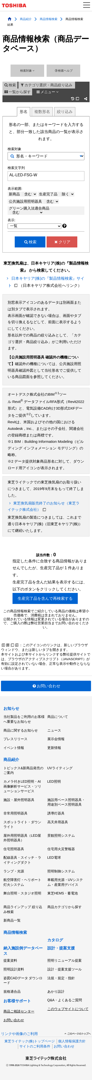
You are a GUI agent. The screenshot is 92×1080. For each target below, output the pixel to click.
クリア (61, 242)
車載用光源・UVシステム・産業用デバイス (65, 882)
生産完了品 (56, 194)
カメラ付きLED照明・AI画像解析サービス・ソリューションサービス (22, 786)
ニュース (54, 730)
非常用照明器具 (15, 813)
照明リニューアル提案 (64, 960)
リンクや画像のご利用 (19, 1034)
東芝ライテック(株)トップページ (29, 1041)
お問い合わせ (46, 686)
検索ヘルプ (63, 70)
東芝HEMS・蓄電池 (62, 893)
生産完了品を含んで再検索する (45, 598)
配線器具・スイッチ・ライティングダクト (22, 860)
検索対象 (27, 70)
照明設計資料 (13, 969)
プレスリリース (15, 739)
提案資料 (10, 960)
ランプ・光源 (13, 871)
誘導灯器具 (56, 813)
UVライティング (60, 768)
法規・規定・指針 (61, 978)
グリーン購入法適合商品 (29, 210)
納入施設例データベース (23, 951)
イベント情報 (13, 748)
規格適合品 (12, 991)
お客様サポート (17, 1001)
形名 (23, 112)
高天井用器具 (57, 822)
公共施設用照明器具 (34, 201)
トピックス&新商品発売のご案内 (23, 770)
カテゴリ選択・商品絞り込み (46, 85)
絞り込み (65, 112)
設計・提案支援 (61, 948)
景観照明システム (61, 835)
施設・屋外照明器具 (18, 800)
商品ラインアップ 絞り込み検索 (22, 909)
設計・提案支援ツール (64, 969)
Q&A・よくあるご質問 (64, 1000)
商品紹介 (26, 19)
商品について (57, 717)
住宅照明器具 (13, 849)
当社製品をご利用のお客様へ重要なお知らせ (24, 719)
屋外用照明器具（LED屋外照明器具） (22, 838)
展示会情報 (56, 739)
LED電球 (54, 857)
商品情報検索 (48, 19)
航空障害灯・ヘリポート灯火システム (22, 882)
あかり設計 (56, 991)
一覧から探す (17, 92)
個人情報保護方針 (72, 1041)
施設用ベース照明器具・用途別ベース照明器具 (66, 802)
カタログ (55, 940)
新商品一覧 (12, 920)
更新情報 (54, 748)
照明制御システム (61, 871)
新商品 (23, 194)
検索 (10, 85)
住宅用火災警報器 (61, 849)
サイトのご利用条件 (34, 1046)
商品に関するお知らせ (20, 730)
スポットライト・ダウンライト (22, 824)
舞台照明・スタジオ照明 (22, 893)
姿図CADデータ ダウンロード (22, 980)
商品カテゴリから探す (64, 907)
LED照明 (54, 781)
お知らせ (11, 708)
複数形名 (42, 112)
